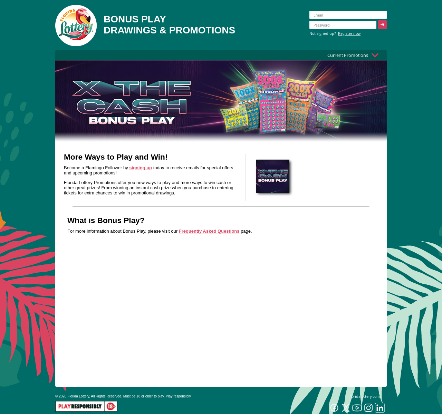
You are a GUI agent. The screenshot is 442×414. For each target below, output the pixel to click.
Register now (349, 33)
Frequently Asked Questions (209, 231)
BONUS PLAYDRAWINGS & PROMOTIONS (169, 25)
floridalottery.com (364, 396)
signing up (140, 167)
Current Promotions (347, 55)
